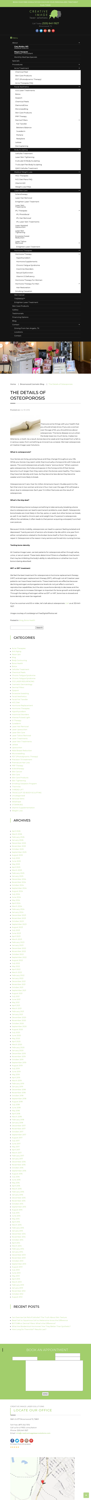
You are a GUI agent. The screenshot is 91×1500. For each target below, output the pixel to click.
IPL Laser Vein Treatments (27, 222)
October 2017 (17, 1132)
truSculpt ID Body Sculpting (27, 161)
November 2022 (19, 951)
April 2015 (16, 1222)
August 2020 (17, 1029)
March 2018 (17, 1117)
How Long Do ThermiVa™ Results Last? (29, 1329)
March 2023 (17, 939)
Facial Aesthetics (21, 87)
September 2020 (19, 1026)
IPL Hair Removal (23, 218)
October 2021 (17, 987)
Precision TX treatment (22, 760)
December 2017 (19, 1126)
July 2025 (16, 858)
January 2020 (17, 1050)
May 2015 (16, 1219)
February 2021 (18, 1011)
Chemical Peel (21, 72)
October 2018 (17, 1096)
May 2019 (16, 1075)
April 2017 (16, 1150)
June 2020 (16, 1035)
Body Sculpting (21, 150)
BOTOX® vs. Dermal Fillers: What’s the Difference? (34, 1323)
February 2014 (18, 1249)
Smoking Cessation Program (24, 784)
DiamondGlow (21, 105)
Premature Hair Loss (21, 763)
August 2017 (17, 1138)
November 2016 (19, 1165)
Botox (17, 94)
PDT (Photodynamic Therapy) (28, 79)
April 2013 (16, 1279)
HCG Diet (16, 702)
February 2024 (18, 909)
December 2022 (19, 948)
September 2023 (19, 924)
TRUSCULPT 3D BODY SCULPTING (27, 793)
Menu (14, 38)
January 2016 (17, 1195)
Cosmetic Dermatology (22, 684)
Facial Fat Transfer (20, 699)
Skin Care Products (23, 76)
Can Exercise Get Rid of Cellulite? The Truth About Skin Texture (39, 1317)
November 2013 (18, 1258)
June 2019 (16, 1072)
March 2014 (17, 1246)
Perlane (19, 135)
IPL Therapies (21, 211)
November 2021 (18, 984)
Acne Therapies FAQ (24, 83)
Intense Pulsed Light (21, 717)
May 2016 (16, 1183)
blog (21, 620)
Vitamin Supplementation (23, 808)
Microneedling (21, 109)
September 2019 (19, 1063)
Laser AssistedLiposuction (21, 226)
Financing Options (20, 317)
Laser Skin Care (20, 191)
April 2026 (16, 831)
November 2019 (19, 1056)
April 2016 (16, 1186)
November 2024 (19, 882)
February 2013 (18, 1285)
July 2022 (16, 963)
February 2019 (18, 1084)
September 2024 (19, 888)
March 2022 (17, 972)
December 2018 (19, 1090)
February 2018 (18, 1120)
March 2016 (17, 1189)
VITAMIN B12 (17, 805)
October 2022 (18, 954)
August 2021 (17, 993)
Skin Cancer (19, 295)
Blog (14, 321)
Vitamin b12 (20, 183)
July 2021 (16, 996)
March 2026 (17, 834)
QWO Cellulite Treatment (26, 168)
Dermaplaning (21, 146)
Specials (15, 61)
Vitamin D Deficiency (25, 276)
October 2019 (17, 1060)
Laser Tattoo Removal (21, 736)
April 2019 (16, 1078)
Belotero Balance (24, 128)
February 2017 (18, 1156)
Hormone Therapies (23, 250)
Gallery (15, 310)
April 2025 (16, 867)
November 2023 (19, 918)
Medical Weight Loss (23, 172)
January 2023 (17, 945)
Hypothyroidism (23, 258)
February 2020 (18, 1047)
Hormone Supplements (26, 262)
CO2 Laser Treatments (25, 90)
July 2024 (16, 894)
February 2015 (18, 1228)
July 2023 (16, 930)
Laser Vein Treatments (22, 742)
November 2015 (18, 1201)
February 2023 (18, 942)
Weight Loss (17, 811)
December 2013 (19, 1255)
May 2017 (16, 1147)
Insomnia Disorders (24, 269)
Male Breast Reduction (22, 751)
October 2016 (17, 1168)
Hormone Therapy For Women (28, 280)
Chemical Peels (22, 102)
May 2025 (16, 864)
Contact (15, 325)
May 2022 (16, 966)
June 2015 (16, 1216)
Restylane (20, 139)
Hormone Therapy (23, 254)
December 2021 (19, 981)
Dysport (18, 98)
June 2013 (16, 1273)
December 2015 (19, 1198)
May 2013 (16, 1276)
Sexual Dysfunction (24, 273)
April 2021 (16, 1005)
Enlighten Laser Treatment (27, 202)
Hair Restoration (23, 288)
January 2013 (17, 1288)
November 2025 (19, 846)
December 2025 (19, 843)
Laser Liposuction (19, 730)
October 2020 (18, 1023)
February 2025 (18, 873)
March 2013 (17, 1282)
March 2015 (17, 1225)
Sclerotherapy (21, 194)
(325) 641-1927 (50, 23)
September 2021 (19, 990)
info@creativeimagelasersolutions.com (33, 1433)
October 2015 (17, 1204)
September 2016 (19, 1171)
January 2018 (17, 1123)
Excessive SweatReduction (22, 237)
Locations (18, 332)
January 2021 (17, 1014)
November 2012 (18, 1291)
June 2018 (16, 1108)
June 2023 (16, 933)
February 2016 (18, 1192)
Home (13, 384)
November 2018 (19, 1093)
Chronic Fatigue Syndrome (28, 265)
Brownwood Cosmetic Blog (32, 384)
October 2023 (18, 921)
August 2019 (17, 1066)
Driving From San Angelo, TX (26, 328)
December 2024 (19, 879)
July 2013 (16, 1270)
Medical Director (21, 47)
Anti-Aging (16, 651)
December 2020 (19, 1017)
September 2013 (19, 1264)
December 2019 (19, 1053)
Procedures (17, 65)
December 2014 (19, 1234)
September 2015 (19, 1207)
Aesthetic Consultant (23, 52)
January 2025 (17, 876)
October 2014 (17, 1240)
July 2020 (16, 1032)
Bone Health (29, 620)
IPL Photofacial (22, 214)
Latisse (18, 142)
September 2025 (19, 852)
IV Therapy (16, 720)
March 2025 (17, 870)
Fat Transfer (21, 124)
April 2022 (16, 969)
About (15, 43)
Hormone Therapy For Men (27, 284)
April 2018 (16, 1114)
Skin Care (16, 775)
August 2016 (17, 1174)
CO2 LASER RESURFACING (23, 681)
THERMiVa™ (19, 299)
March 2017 (17, 1153)
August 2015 (17, 1210)
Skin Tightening (19, 781)
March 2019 (17, 1081)
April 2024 (16, 903)
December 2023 (19, 915)
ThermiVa (16, 787)
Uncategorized (18, 796)
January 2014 (17, 1252)
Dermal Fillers (21, 120)
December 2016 (19, 1162)
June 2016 (16, 1180)
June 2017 (16, 1144)
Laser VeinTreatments (20, 206)
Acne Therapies (19, 648)
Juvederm (20, 131)
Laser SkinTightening (20, 231)
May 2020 (16, 1038)
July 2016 (16, 1177)
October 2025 (18, 849)
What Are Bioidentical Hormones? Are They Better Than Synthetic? (41, 1326)
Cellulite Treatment (24, 153)
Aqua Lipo (16, 654)
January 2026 (17, 840)
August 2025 (17, 855)
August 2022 (17, 960)
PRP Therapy (21, 116)
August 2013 (17, 1267)
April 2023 (16, 936)
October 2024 (18, 885)
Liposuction (17, 748)
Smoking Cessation (23, 291)
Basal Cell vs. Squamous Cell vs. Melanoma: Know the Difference (40, 1320)
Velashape (16, 802)
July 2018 (16, 1105)
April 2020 (16, 1041)
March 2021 (17, 1008)
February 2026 (18, 837)
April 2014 (16, 1243)
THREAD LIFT (18, 790)
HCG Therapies (21, 176)
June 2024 (16, 897)
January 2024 (17, 912)
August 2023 (17, 927)
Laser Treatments (20, 739)
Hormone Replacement (22, 705)
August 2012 (17, 1297)
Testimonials (18, 313)
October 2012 (17, 1294)
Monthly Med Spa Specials (25, 57)
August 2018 (17, 1102)
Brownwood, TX (45, 26)
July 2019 (16, 1069)
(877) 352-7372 (24, 1425)
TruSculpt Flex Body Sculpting (28, 165)
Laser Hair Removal (23, 198)
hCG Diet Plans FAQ (23, 179)
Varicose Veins (18, 799)
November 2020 (19, 1020)
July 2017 (16, 1141)
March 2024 (17, 906)
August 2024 (17, 891)
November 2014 (19, 1237)
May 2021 (16, 1002)
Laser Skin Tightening (24, 157)
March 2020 (17, 1044)
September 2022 (19, 957)
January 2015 (17, 1231)
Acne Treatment (21, 68)
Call (67, 603)
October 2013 (17, 1261)
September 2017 (19, 1135)
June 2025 (16, 861)
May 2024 (16, 900)
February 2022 (18, 975)
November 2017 (18, 1129)
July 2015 (16, 1213)
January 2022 (17, 978)
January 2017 (17, 1159)
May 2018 (16, 1111)
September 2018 (19, 1099)
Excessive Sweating (20, 693)
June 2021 (16, 999)
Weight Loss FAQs (23, 187)
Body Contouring (19, 660)
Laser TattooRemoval (20, 242)
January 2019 (17, 1087)
